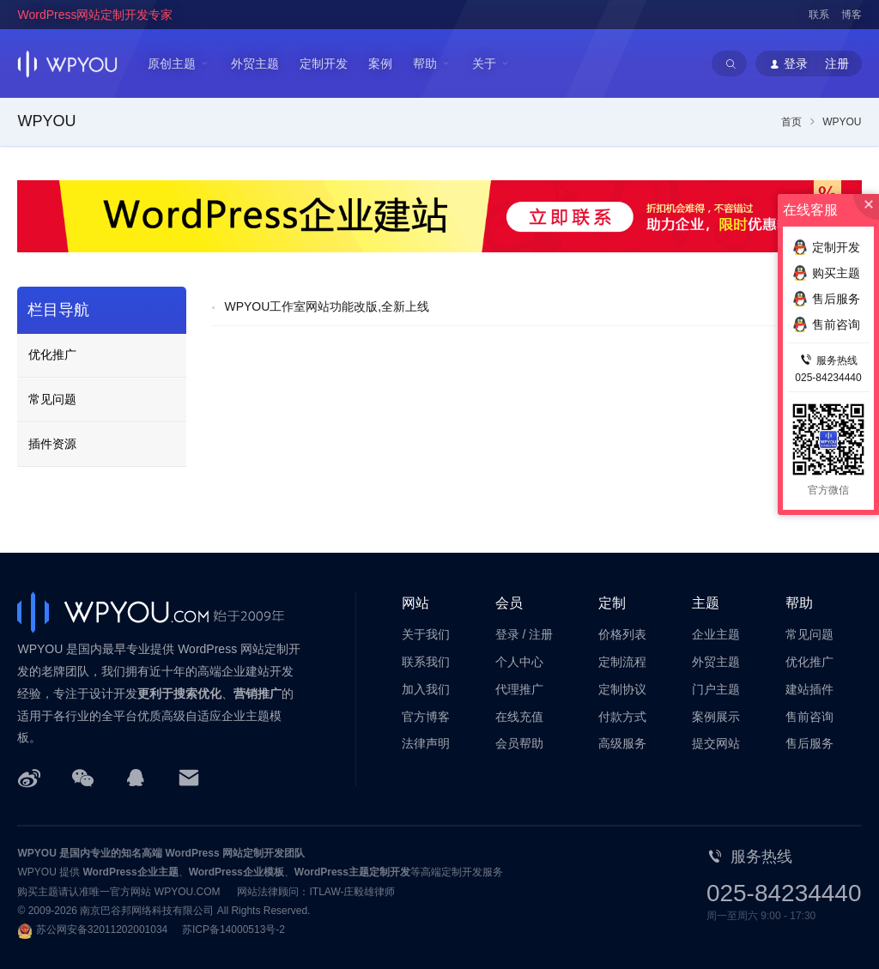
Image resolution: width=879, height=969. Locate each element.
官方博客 (426, 717)
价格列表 (622, 634)
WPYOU (36, 853)
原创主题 (172, 63)
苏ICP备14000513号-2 (233, 930)
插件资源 (52, 444)
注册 (541, 634)
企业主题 (716, 634)
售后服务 (809, 743)
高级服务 (622, 743)
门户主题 (716, 689)
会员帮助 (519, 743)
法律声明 (426, 743)
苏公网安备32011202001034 (101, 930)
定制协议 (622, 689)
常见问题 (52, 399)
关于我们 (426, 634)
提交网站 (716, 743)
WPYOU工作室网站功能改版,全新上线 (326, 306)
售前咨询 (809, 717)
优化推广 (52, 354)
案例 (380, 63)
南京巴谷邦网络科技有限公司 (147, 911)
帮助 (425, 63)
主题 (705, 603)
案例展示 (716, 717)
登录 (507, 634)
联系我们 (426, 662)
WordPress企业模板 (236, 872)
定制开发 (324, 63)
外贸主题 (255, 63)
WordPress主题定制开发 (352, 872)
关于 (484, 63)
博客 (851, 15)
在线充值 (519, 717)
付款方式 (622, 717)
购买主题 (826, 273)
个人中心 (519, 662)
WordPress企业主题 (131, 872)
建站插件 (809, 689)
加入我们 (426, 689)
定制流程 (622, 662)
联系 (819, 15)
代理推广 (519, 689)
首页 (791, 122)
